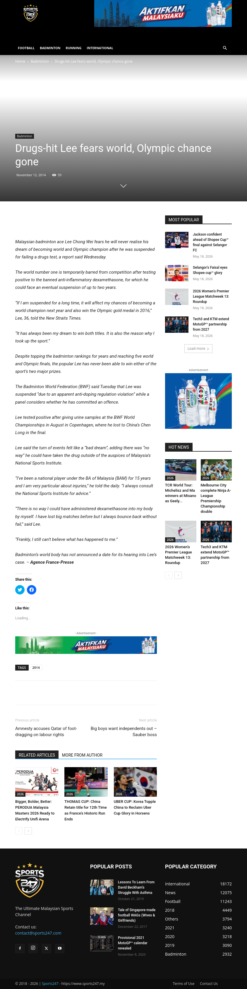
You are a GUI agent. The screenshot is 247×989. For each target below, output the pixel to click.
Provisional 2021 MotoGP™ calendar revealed (132, 943)
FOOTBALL (26, 48)
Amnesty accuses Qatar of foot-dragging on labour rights (46, 731)
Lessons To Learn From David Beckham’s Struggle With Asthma (136, 887)
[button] (225, 48)
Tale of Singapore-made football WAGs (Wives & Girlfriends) (136, 915)
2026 (20, 794)
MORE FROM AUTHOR (82, 755)
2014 (36, 667)
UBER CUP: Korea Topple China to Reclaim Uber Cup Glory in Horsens (135, 807)
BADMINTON (50, 48)
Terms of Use (183, 983)
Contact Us (209, 983)
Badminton (40, 61)
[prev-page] (19, 830)
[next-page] (28, 830)
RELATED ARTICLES (37, 755)
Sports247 (50, 983)
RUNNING (73, 48)
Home (20, 61)
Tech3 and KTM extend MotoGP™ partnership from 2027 (211, 324)
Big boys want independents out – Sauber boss (124, 731)
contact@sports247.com (38, 933)
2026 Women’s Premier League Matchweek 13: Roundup (211, 296)
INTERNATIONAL (100, 48)
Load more (199, 348)
